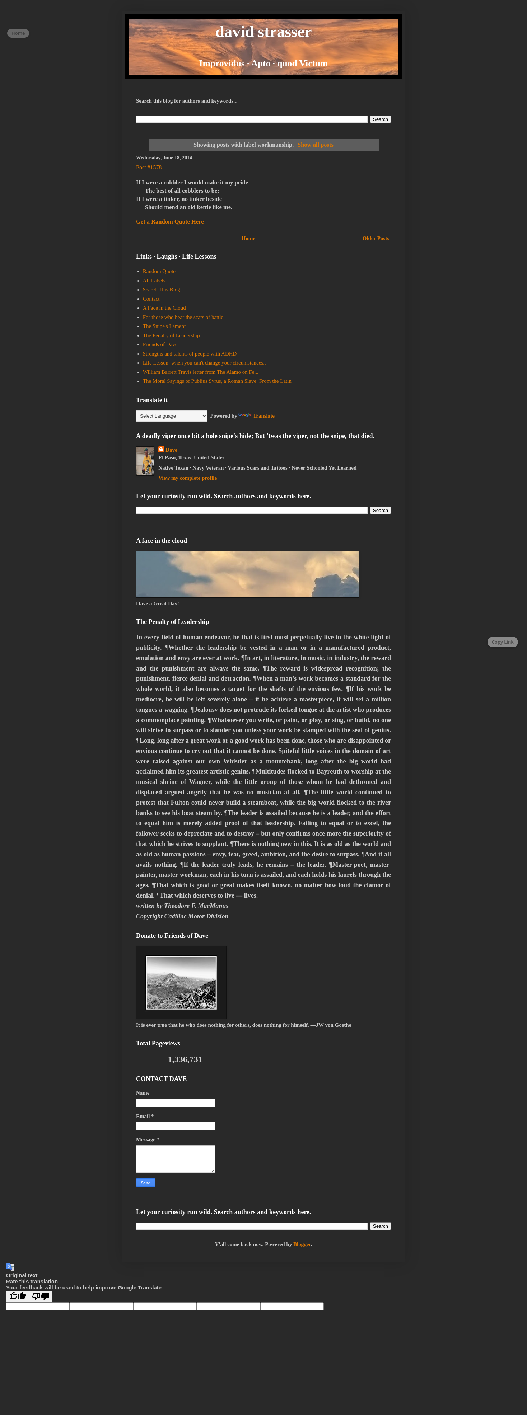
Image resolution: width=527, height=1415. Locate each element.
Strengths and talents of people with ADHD (190, 354)
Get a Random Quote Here (170, 221)
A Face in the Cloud (164, 308)
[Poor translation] (40, 1296)
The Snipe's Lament (164, 326)
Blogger (302, 1244)
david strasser (263, 32)
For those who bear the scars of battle (183, 317)
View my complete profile (187, 478)
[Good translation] (17, 1296)
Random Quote (159, 271)
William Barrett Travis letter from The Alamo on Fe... (200, 372)
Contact (151, 299)
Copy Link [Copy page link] (503, 642)
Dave (171, 450)
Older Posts (376, 238)
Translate (256, 416)
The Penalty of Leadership (171, 335)
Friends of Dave (160, 344)
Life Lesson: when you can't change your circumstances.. (204, 363)
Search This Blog (161, 289)
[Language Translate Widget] (171, 416)
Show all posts (316, 144)
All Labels (154, 280)
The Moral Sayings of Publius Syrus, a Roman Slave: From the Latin (217, 381)
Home (248, 238)
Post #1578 (149, 167)
